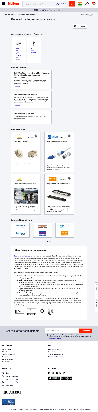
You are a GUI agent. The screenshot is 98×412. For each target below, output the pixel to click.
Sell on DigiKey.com (8, 354)
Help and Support (53, 349)
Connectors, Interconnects (26, 15)
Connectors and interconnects (23, 256)
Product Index (9, 15)
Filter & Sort (81, 26)
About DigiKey (6, 349)
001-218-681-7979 (10, 379)
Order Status (52, 352)
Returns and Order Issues (56, 357)
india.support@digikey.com (12, 382)
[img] (13, 4)
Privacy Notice (56, 338)
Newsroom (5, 362)
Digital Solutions (7, 359)
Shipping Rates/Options (55, 354)
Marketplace (6, 352)
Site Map (5, 357)
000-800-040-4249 (10, 376)
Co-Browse (7, 385)
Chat (5, 373)
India (13, 409)
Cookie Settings (85, 409)
